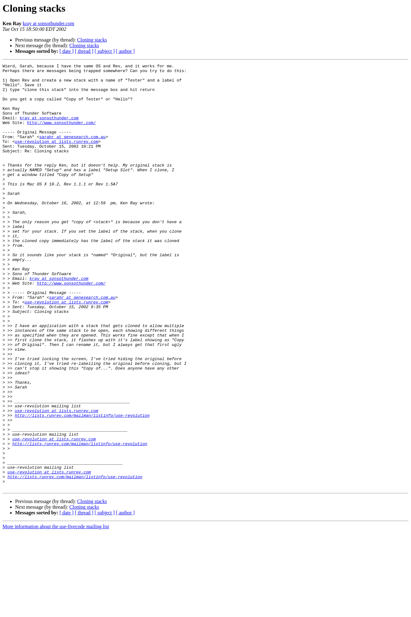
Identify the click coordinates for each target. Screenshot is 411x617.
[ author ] (125, 51)
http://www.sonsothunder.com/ (61, 135)
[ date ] (66, 51)
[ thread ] (84, 51)
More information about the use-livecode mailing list (56, 611)
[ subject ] (105, 51)
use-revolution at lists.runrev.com (56, 157)
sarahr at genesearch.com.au (72, 152)
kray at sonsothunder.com (48, 23)
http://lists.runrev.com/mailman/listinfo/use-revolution (82, 486)
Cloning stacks (92, 39)
